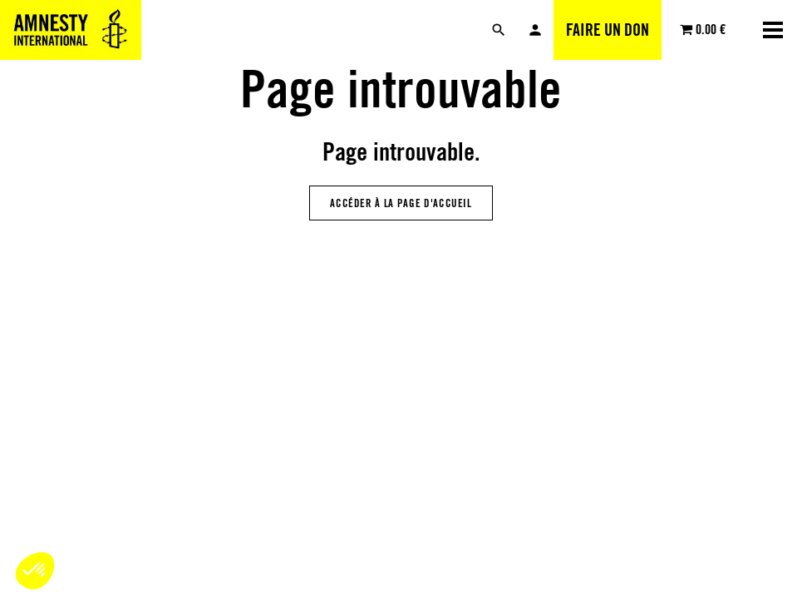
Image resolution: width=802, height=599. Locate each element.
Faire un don (607, 30)
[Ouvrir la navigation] (773, 30)
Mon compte (535, 30)
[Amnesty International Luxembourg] (70, 30)
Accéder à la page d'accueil (401, 203)
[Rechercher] (498, 30)
